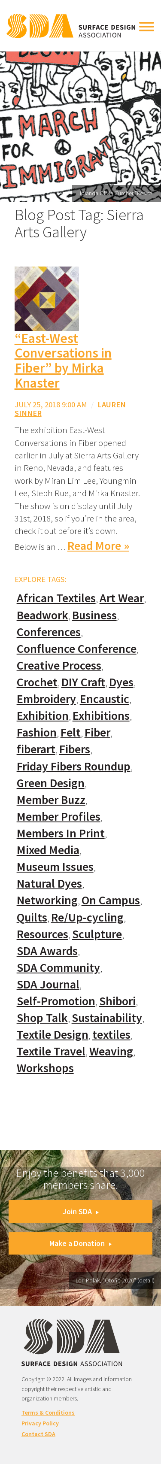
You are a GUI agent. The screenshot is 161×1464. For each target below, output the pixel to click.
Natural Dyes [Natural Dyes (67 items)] (49, 883)
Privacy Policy (40, 1423)
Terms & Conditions (48, 1412)
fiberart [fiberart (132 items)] (36, 749)
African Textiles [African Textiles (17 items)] (56, 598)
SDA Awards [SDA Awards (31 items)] (47, 950)
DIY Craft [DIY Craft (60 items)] (83, 682)
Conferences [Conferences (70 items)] (49, 632)
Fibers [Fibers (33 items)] (74, 749)
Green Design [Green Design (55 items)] (51, 783)
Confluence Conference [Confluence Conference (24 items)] (77, 648)
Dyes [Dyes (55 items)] (121, 682)
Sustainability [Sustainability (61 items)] (107, 1017)
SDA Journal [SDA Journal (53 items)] (48, 984)
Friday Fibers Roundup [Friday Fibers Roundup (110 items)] (74, 766)
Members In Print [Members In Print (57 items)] (61, 833)
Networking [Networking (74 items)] (47, 900)
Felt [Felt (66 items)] (71, 732)
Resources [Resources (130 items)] (42, 934)
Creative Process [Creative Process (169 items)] (59, 665)
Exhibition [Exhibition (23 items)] (43, 715)
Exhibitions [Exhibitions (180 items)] (101, 715)
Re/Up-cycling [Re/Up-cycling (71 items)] (87, 917)
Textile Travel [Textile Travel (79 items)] (51, 1051)
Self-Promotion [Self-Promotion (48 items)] (56, 1001)
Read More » (98, 545)
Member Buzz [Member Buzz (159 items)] (51, 799)
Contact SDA (38, 1434)
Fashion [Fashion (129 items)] (37, 732)
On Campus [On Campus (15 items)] (111, 900)
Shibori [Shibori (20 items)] (117, 1001)
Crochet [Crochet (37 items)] (37, 682)
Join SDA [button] (81, 1211)
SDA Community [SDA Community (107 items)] (58, 967)
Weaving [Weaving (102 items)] (111, 1051)
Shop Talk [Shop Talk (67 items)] (42, 1017)
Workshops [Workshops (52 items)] (45, 1068)
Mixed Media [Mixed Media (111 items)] (48, 850)
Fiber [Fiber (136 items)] (97, 732)
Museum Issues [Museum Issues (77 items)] (55, 866)
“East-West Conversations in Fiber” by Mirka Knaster (63, 360)
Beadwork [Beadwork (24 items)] (42, 615)
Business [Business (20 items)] (94, 615)
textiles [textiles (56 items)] (111, 1034)
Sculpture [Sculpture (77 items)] (97, 934)
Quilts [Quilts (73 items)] (32, 917)
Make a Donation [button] (80, 1243)
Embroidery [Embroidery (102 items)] (46, 698)
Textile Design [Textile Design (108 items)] (52, 1034)
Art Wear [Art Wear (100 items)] (122, 598)
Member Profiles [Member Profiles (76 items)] (58, 816)
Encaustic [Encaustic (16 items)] (104, 698)
